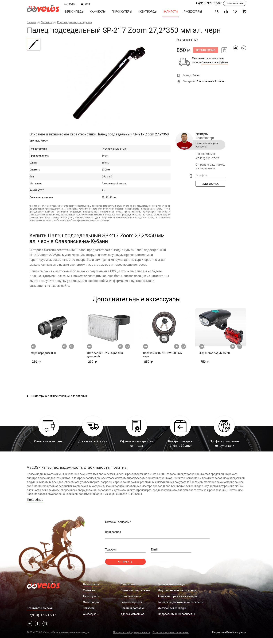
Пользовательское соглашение (171, 632)
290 (102, 361)
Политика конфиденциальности (131, 632)
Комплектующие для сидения (74, 22)
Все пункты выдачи (40, 608)
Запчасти (170, 11)
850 (154, 361)
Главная (31, 22)
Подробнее (35, 500)
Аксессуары (193, 11)
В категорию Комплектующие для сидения (57, 396)
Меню (69, 3)
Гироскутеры (122, 11)
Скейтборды (147, 11)
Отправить (125, 561)
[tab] (33, 44)
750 (214, 361)
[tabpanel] (108, 81)
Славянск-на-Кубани (214, 62)
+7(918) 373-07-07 (208, 3)
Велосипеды (74, 11)
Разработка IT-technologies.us (229, 632)
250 (46, 361)
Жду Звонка (210, 183)
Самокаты (98, 11)
